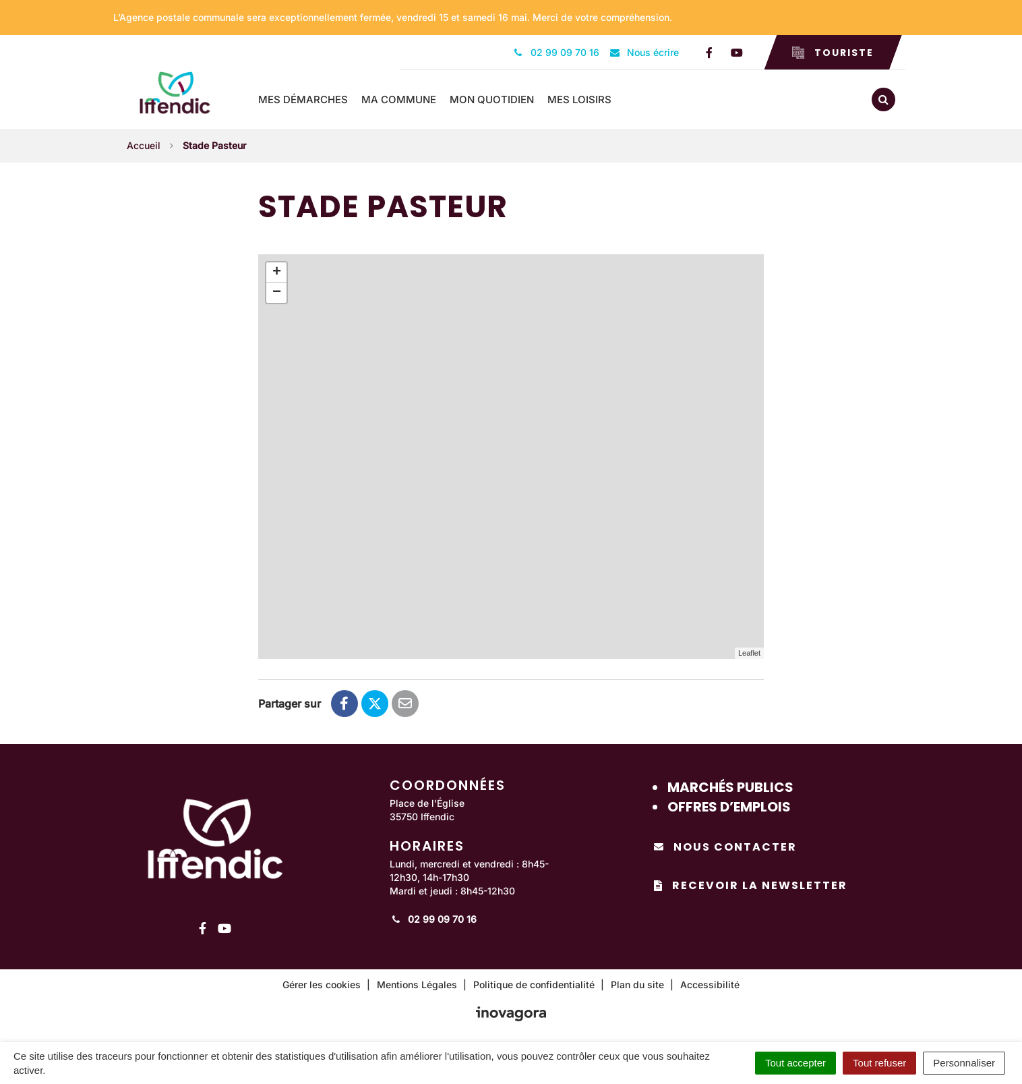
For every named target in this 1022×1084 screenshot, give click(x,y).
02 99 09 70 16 (433, 917)
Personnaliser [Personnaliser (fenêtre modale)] (964, 1062)
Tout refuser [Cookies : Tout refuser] (879, 1062)
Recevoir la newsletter (750, 884)
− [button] (276, 291)
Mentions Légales (417, 983)
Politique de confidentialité (534, 983)
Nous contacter (725, 845)
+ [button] (276, 271)
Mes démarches (309, 98)
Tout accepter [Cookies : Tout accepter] (795, 1062)
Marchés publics (730, 785)
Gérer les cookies (321, 983)
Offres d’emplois (729, 804)
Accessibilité (710, 983)
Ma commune (404, 98)
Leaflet (749, 652)
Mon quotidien (498, 98)
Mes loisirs (585, 98)
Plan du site (637, 983)
